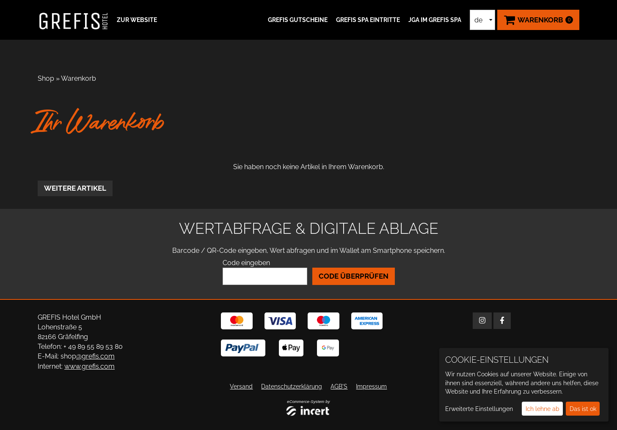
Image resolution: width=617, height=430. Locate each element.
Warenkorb (78, 78)
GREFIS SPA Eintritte (368, 19)
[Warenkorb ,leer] (538, 20)
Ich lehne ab (542, 408)
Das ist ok (583, 408)
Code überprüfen (353, 276)
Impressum (371, 386)
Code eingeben (246, 263)
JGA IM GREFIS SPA (434, 19)
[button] (136, 20)
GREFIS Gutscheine (298, 19)
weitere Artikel (75, 188)
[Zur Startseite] (74, 19)
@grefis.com (95, 356)
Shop (46, 78)
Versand (241, 386)
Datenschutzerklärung (291, 386)
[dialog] (524, 385)
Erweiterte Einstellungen (479, 408)
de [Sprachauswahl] (478, 20)
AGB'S (339, 386)
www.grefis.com (89, 366)
